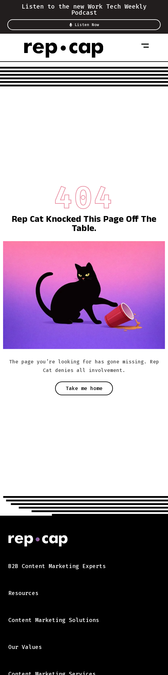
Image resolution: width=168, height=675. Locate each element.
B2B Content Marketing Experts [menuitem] (57, 566)
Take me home (84, 388)
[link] (63, 50)
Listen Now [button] (84, 24)
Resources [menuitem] (23, 593)
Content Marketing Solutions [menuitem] (53, 620)
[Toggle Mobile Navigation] (145, 45)
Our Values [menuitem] (25, 647)
